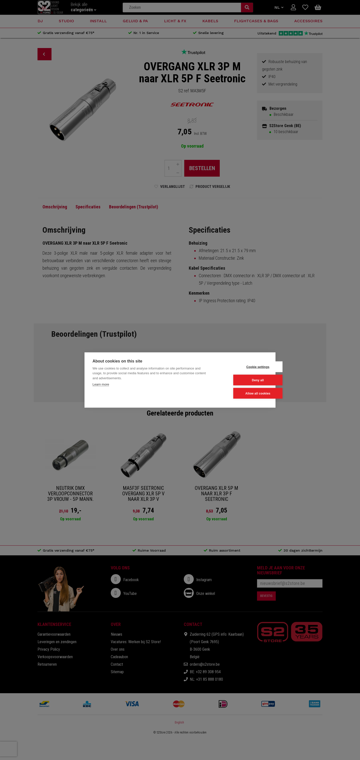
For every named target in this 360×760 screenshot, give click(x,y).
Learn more (100, 384)
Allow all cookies (242, 393)
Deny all (243, 380)
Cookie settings (242, 366)
